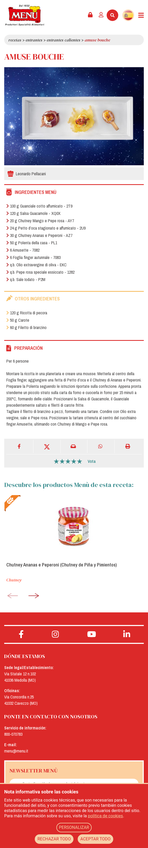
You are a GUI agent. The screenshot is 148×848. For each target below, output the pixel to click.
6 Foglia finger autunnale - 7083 (33, 257)
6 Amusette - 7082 (23, 250)
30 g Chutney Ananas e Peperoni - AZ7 (39, 235)
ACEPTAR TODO (95, 838)
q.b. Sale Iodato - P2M (25, 279)
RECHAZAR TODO (54, 838)
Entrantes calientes (63, 40)
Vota (92, 461)
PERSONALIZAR (74, 827)
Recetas (14, 40)
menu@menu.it (16, 751)
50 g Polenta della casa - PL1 (31, 243)
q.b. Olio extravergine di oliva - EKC (36, 265)
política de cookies (105, 815)
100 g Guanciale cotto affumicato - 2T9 (39, 206)
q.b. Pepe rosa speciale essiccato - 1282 (40, 272)
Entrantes (34, 40)
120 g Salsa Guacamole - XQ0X (33, 213)
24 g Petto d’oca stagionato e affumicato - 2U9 (46, 228)
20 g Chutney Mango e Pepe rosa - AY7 (40, 221)
